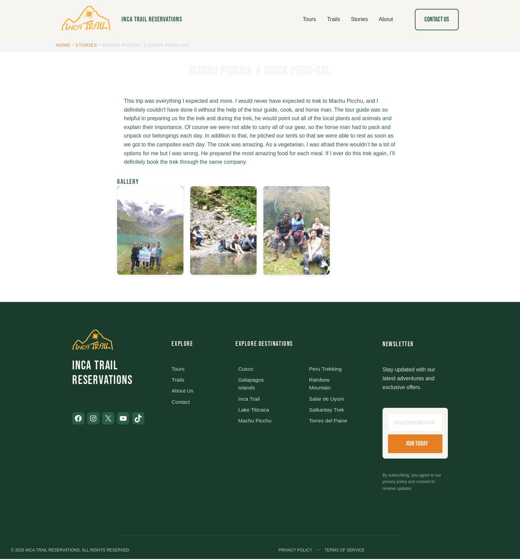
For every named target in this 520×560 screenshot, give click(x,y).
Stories (86, 45)
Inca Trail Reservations (151, 19)
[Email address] (415, 423)
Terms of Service (344, 551)
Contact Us (436, 19)
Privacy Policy (295, 551)
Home (63, 45)
